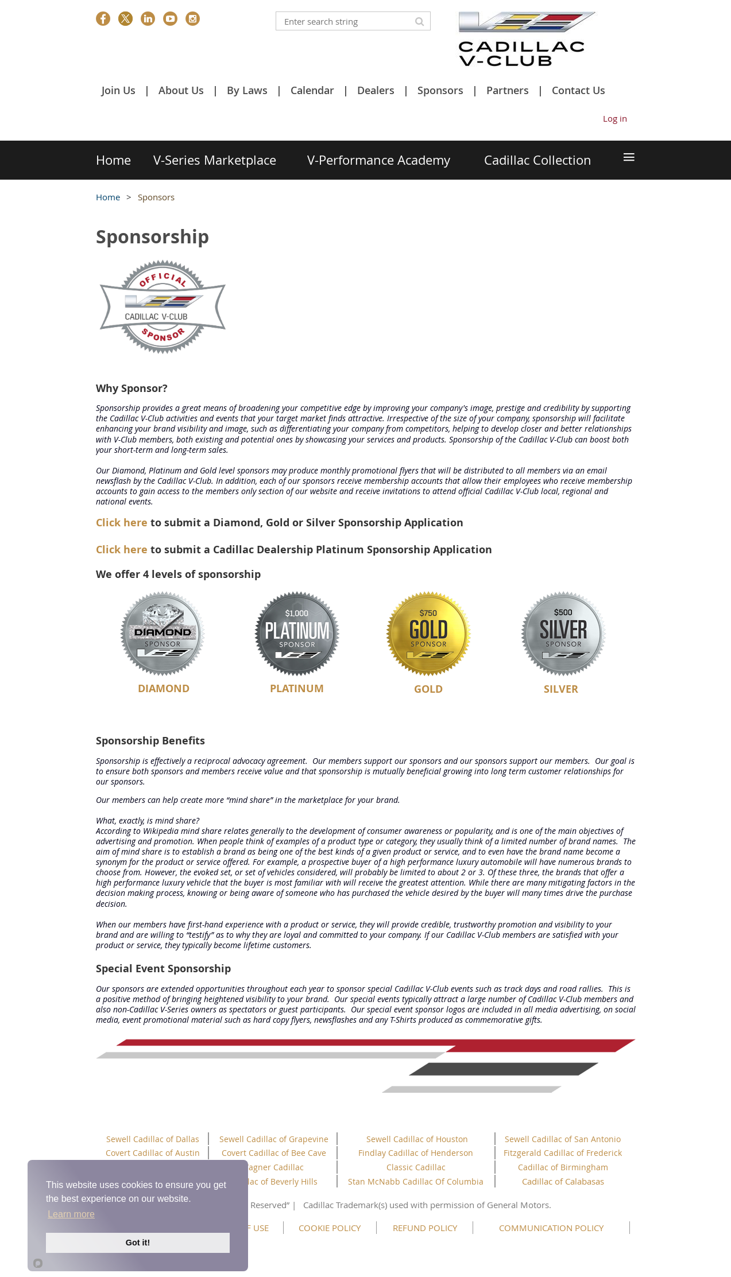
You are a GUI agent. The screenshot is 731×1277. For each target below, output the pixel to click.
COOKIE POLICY (330, 1227)
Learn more (71, 1214)
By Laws (247, 90)
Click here (122, 522)
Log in (615, 118)
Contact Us (578, 90)
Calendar (312, 90)
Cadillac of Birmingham (563, 1167)
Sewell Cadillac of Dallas (152, 1139)
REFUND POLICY (425, 1227)
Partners (507, 90)
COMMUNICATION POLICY (551, 1227)
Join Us (119, 90)
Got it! (138, 1242)
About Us (181, 90)
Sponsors (440, 90)
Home (108, 197)
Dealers (375, 90)
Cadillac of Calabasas (563, 1181)
